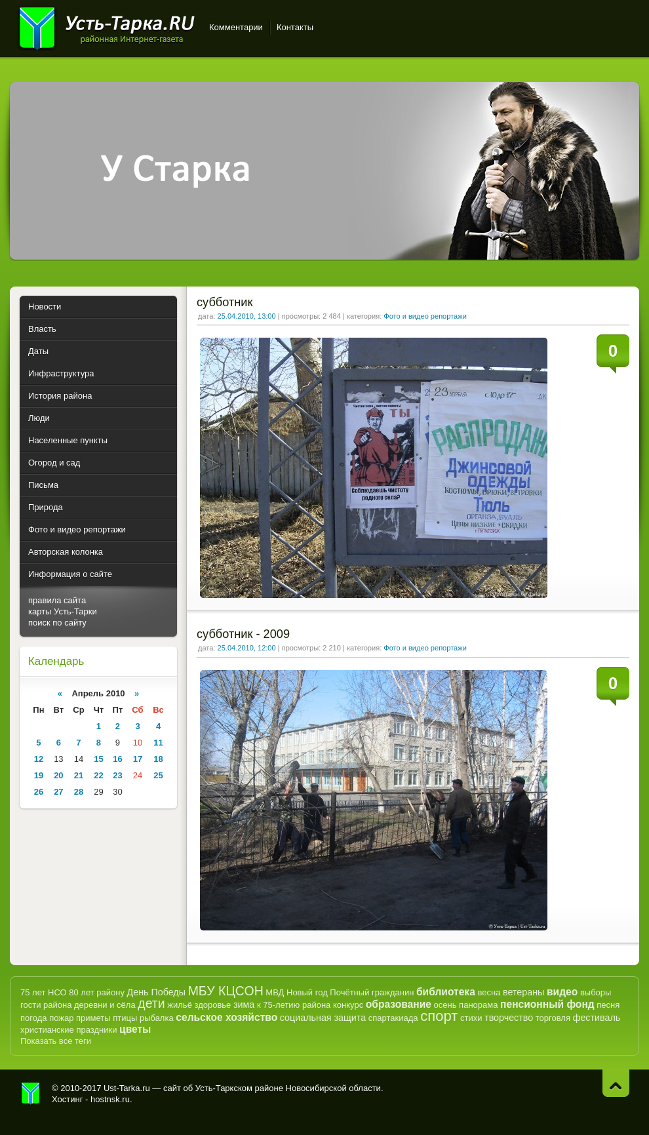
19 (38, 775)
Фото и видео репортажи (425, 316)
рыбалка (157, 1018)
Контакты (295, 27)
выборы (596, 992)
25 (158, 775)
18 (158, 759)
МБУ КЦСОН (226, 991)
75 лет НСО (43, 992)
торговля (553, 1018)
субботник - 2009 (243, 634)
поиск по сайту (57, 622)
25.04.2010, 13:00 (247, 316)
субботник (224, 302)
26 (38, 792)
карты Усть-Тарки (62, 611)
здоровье (212, 1005)
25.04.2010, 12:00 (247, 648)
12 (38, 759)
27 (58, 792)
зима (243, 1004)
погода (33, 1018)
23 (117, 775)
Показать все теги (55, 1041)
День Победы (156, 992)
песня (608, 1005)
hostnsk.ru (110, 1099)
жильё (179, 1005)
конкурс (348, 1005)
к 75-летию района (293, 1005)
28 (78, 792)
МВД (275, 992)
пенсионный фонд (547, 1004)
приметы (93, 1018)
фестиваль (597, 1017)
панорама (478, 1005)
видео (562, 991)
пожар (61, 1018)
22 (98, 775)
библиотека (445, 991)
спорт (439, 1016)
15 (98, 759)
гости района (45, 1005)
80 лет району (97, 992)
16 (117, 759)
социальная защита (323, 1017)
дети (151, 1003)
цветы (135, 1029)
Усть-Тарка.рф (31, 1094)
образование (398, 1004)
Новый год (307, 992)
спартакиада (393, 1018)
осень (445, 1005)
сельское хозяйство (226, 1017)
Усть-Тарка (106, 26)
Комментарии (236, 27)
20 (58, 775)
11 (158, 742)
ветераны (523, 992)
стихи (471, 1018)
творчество (508, 1017)
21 (78, 775)
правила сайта (57, 600)
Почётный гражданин (372, 992)
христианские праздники (68, 1030)
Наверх (615, 1083)
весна (488, 992)
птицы (125, 1018)
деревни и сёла (105, 1005)
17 (137, 759)
